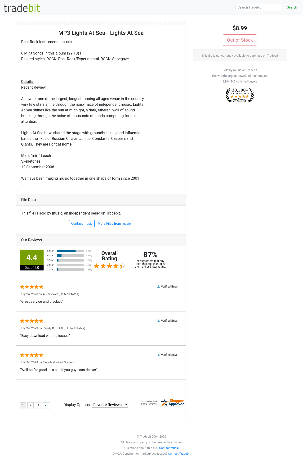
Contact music (82, 223)
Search (292, 7)
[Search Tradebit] (259, 7)
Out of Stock (240, 40)
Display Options (76, 405)
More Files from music (114, 223)
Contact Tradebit (179, 453)
